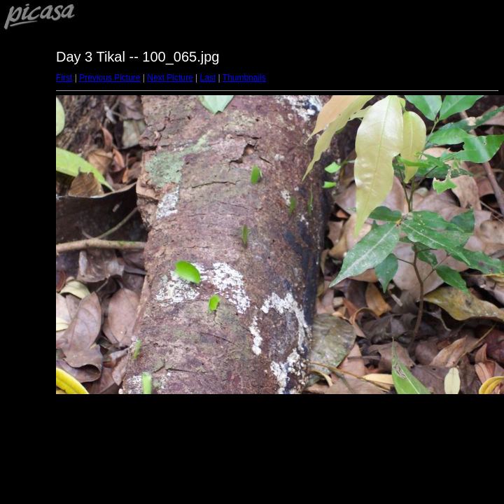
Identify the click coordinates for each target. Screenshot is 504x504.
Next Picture (169, 78)
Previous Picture (109, 78)
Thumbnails (244, 78)
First (64, 78)
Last (208, 78)
